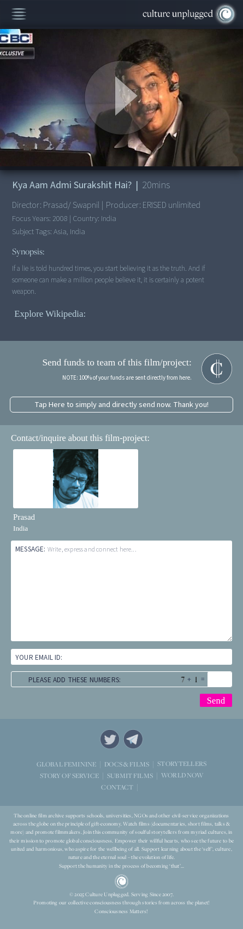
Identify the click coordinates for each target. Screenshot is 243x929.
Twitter (110, 739)
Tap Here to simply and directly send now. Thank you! (121, 404)
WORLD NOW (182, 775)
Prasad (24, 517)
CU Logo (122, 881)
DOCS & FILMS (126, 763)
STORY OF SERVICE (69, 775)
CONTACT (117, 786)
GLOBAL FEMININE (66, 763)
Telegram (133, 739)
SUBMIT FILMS (130, 775)
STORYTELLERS (181, 763)
